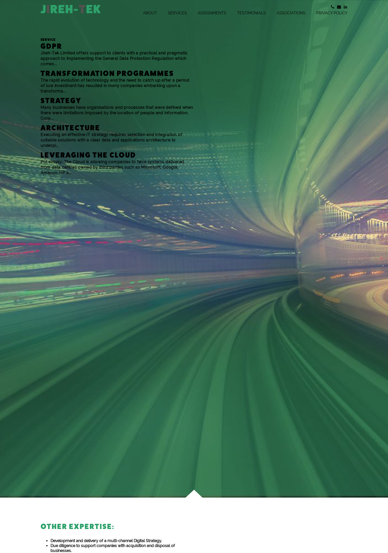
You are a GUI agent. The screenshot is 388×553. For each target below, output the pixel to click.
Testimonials (251, 13)
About (150, 13)
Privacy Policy (331, 13)
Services (177, 13)
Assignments (212, 13)
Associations (291, 13)
